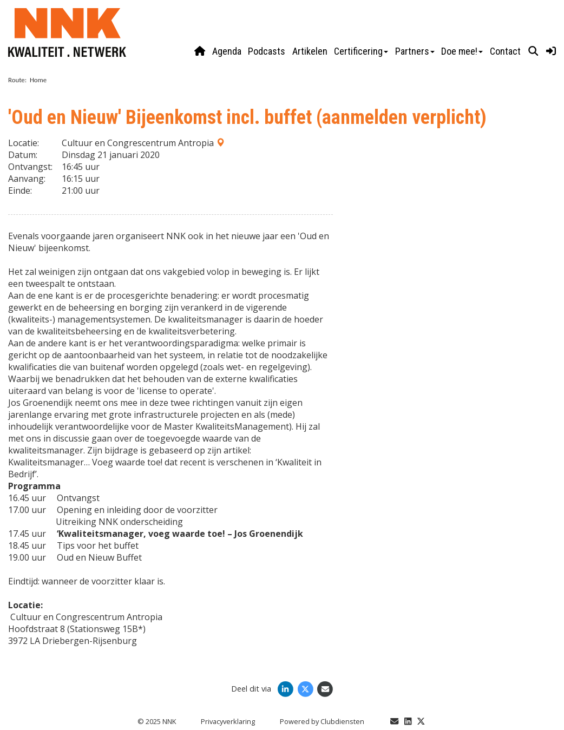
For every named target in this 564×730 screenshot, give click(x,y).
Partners (415, 51)
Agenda (226, 51)
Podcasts (266, 51)
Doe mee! (462, 51)
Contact (505, 51)
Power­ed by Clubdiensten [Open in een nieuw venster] (322, 721)
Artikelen (309, 51)
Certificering (361, 51)
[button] (533, 51)
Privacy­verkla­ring (228, 721)
